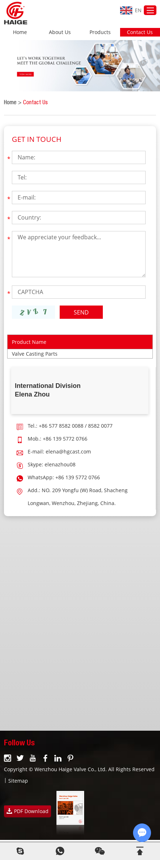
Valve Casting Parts (35, 353)
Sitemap (18, 780)
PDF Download (27, 811)
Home (20, 32)
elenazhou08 (60, 464)
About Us (60, 32)
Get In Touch (36, 139)
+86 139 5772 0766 (77, 477)
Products (100, 32)
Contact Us (140, 32)
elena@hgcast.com (68, 451)
